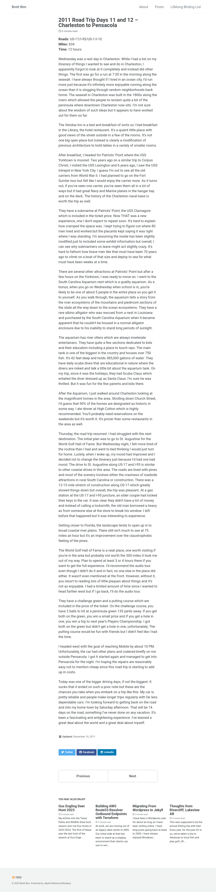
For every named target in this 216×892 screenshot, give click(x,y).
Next (132, 776)
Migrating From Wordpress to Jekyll (148, 808)
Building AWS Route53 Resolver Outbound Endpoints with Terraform (111, 812)
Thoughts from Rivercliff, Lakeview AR (184, 810)
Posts (159, 7)
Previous (83, 776)
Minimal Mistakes (61, 883)
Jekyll (47, 883)
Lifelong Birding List (186, 7)
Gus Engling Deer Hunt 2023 (72, 808)
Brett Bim (19, 7)
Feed (17, 877)
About (143, 7)
